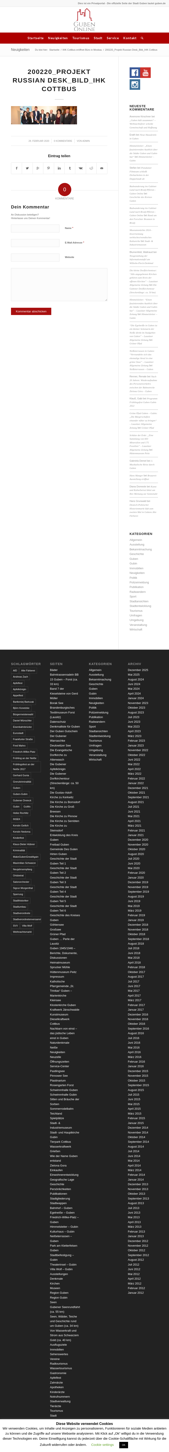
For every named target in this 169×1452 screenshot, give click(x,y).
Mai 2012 (134, 1274)
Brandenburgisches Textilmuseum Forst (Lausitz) (62, 712)
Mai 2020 (134, 868)
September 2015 (138, 1085)
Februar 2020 (136, 872)
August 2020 (136, 854)
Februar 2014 (136, 1174)
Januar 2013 (136, 1236)
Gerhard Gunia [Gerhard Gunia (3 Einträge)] (21, 775)
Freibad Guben (59, 844)
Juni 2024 (134, 684)
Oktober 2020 (136, 849)
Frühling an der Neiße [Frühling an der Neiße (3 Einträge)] (24, 758)
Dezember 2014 (138, 1127)
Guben (134, 558)
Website (69, 257)
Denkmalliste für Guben (65, 726)
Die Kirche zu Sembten (64, 821)
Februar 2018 (136, 967)
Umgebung (137, 620)
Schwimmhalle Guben (64, 1090)
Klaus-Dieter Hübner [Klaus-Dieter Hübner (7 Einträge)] (24, 844)
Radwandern (138, 591)
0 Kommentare (63, 141)
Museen (55, 1288)
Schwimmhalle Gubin (63, 1094)
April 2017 (134, 995)
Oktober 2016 (136, 1023)
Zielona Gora (58, 1165)
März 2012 (134, 1283)
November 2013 (138, 1189)
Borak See (56, 703)
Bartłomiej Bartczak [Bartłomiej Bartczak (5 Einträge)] (23, 701)
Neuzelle (55, 1057)
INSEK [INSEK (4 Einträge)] (16, 819)
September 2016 (138, 1028)
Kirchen (55, 1283)
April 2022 (134, 769)
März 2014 (134, 1170)
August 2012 (136, 1259)
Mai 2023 (134, 726)
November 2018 (138, 929)
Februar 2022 (136, 778)
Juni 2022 (134, 759)
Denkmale (56, 1278)
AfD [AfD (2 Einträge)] (15, 670)
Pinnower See (59, 1075)
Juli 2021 (133, 806)
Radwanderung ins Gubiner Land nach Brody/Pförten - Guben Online (143, 190)
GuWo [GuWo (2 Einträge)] (27, 806)
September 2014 (138, 1141)
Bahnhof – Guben (61, 1208)
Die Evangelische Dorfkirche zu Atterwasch (61, 754)
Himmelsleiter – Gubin (64, 1226)
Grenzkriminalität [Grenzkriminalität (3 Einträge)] (22, 781)
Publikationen (58, 1193)
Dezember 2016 (138, 1014)
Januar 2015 (136, 1123)
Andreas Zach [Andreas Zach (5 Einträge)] (20, 676)
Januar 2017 (136, 1009)
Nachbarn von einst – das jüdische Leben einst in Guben (63, 1033)
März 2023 (134, 736)
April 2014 (134, 1165)
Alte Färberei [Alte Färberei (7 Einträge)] (28, 670)
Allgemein (136, 540)
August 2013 (136, 1203)
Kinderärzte (57, 1392)
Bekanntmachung (141, 549)
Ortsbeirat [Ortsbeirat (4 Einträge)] (18, 875)
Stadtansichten (139, 601)
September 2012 (138, 1255)
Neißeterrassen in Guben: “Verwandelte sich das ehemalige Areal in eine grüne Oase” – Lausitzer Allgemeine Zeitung (142, 358)
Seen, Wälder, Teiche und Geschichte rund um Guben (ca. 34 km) (64, 1321)
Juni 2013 (134, 1212)
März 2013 (134, 1226)
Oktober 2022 (136, 755)
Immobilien (136, 568)
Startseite (36, 38)
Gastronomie (58, 1373)
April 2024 (134, 693)
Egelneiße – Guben (62, 1212)
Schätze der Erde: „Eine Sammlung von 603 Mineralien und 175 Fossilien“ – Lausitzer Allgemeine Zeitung (141, 442)
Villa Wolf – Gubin (61, 1269)
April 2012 (134, 1278)
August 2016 (136, 1033)
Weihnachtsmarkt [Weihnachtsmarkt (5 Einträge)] (22, 932)
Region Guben (59, 1292)
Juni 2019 (134, 901)
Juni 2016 (134, 1042)
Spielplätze (57, 1118)
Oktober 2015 (136, 1080)
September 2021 (138, 797)
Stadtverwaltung (60, 1401)
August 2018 (136, 943)
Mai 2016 (134, 1047)
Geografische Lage (62, 1179)
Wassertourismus (61, 1368)
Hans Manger (136, 475)
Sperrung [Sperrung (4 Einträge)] (18, 894)
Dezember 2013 (138, 1184)
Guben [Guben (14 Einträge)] (16, 788)
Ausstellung (137, 544)
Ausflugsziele (58, 1344)
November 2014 (138, 1132)
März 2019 (134, 910)
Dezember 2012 (138, 1241)
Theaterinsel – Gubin (63, 1264)
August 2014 (136, 1146)
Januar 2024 (136, 698)
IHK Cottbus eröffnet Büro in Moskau (82, 49)
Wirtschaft (136, 629)
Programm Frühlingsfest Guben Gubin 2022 (144, 402)
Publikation (137, 587)
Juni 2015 (134, 1099)
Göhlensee (57, 924)
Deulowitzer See (60, 745)
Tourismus (81, 38)
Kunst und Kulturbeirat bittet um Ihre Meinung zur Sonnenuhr (144, 490)
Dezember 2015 (138, 1071)
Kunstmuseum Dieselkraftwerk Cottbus (60, 1019)
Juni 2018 (134, 953)
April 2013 (134, 1222)
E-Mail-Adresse (74, 242)
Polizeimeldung (139, 582)
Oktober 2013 (136, 1193)
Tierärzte (55, 1406)
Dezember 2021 (138, 788)
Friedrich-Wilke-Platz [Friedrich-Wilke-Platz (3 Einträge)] (24, 751)
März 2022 (134, 773)
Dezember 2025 (138, 670)
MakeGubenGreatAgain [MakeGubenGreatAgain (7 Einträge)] (26, 856)
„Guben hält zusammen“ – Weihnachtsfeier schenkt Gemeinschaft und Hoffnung (143, 124)
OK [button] (123, 1445)
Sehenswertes (59, 1354)
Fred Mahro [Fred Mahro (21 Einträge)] (19, 745)
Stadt (98, 38)
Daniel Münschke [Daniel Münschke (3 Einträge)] (22, 720)
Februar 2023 (136, 740)
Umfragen (136, 615)
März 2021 (134, 825)
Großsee (55, 929)
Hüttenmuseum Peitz (140, 453)
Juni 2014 (134, 1156)
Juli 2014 (133, 1151)
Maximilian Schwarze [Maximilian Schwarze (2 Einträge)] (24, 863)
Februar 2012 (136, 1288)
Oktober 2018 (136, 934)
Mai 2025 (134, 674)
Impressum (57, 976)
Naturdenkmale (59, 1042)
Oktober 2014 (136, 1137)
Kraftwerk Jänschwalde (64, 1009)
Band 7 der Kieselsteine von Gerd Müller (64, 693)
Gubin (133, 563)
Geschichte (137, 554)
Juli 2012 (133, 1264)
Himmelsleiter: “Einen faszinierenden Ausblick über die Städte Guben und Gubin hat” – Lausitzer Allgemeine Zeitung (144, 306)
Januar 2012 (136, 1292)
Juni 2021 (134, 811)
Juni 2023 (134, 721)
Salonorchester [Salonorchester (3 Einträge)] (21, 882)
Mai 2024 (134, 688)
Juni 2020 (134, 863)
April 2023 (134, 731)
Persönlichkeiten (60, 1189)
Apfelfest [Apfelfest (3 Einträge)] (17, 683)
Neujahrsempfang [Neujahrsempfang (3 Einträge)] (22, 869)
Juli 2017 (133, 981)
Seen (53, 1302)
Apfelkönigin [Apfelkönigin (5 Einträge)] (19, 689)
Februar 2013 (136, 1231)
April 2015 (134, 1108)
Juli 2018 (133, 948)
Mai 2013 (134, 1217)
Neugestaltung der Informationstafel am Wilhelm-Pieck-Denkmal (141, 259)
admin (86, 141)
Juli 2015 (133, 1094)
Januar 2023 (136, 745)
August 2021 (136, 802)
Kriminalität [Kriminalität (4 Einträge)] (19, 850)
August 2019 (136, 896)
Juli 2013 (133, 1208)
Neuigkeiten (58, 38)
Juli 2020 (133, 858)
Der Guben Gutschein (64, 731)
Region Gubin (59, 1297)
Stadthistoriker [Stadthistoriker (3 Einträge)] (20, 900)
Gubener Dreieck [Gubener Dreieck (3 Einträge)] (22, 800)
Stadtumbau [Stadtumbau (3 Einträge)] (19, 906)
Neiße (54, 1047)
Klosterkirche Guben (63, 1005)
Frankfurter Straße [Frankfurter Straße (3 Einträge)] (23, 739)
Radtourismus (59, 1363)
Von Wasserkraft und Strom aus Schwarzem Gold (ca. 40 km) (64, 1335)
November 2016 (138, 1019)
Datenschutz (58, 721)
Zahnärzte (56, 1382)
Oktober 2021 (136, 792)
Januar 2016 (136, 1066)
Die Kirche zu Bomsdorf (65, 802)
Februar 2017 (136, 1005)
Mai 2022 (134, 764)
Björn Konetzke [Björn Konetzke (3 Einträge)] (21, 708)
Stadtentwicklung (140, 606)
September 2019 (138, 891)
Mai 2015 (134, 1104)
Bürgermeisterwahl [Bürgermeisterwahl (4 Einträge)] (23, 714)
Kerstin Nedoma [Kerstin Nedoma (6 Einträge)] (21, 831)
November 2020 (138, 844)
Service (113, 38)
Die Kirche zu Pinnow (63, 816)
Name (69, 228)
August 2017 (136, 976)
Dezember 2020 (138, 839)
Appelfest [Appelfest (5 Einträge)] (18, 695)
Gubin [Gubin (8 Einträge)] (16, 806)
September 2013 (138, 1198)
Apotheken (57, 1387)
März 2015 (134, 1113)
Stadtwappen (58, 1203)
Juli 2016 (133, 1038)
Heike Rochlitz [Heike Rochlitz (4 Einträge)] (20, 813)
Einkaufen (56, 1170)
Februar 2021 (136, 830)
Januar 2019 (136, 920)
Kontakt (129, 38)
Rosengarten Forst (62, 1085)
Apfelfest (55, 1377)
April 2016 (134, 1052)
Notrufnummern (60, 1396)
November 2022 (138, 750)
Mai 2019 (134, 906)
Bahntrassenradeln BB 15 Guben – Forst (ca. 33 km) (64, 679)
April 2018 (134, 962)
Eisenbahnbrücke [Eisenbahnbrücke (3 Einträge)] (22, 727)
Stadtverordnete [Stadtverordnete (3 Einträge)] (21, 913)
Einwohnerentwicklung (64, 1174)
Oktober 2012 (136, 1250)
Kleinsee (55, 1000)
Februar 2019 (136, 915)
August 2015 (136, 1090)
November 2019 (138, 887)
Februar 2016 (136, 1061)
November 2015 (138, 1075)
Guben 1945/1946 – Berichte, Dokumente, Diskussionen (63, 953)
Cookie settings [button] (102, 1444)
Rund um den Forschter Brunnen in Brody (143, 219)
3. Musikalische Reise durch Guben (142, 464)
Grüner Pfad (136, 343)
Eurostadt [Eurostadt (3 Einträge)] (18, 733)
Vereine (55, 1359)
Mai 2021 (134, 816)
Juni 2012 (134, 1269)
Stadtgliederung (60, 1198)
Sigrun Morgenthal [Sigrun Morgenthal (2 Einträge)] (23, 888)
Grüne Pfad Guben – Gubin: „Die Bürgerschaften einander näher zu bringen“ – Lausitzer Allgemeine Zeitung (143, 420)
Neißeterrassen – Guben (141, 369)
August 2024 (136, 679)
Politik (133, 577)
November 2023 (138, 703)
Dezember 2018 (138, 924)
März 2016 (134, 1057)
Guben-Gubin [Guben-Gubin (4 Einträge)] (20, 794)
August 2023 (136, 712)
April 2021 (134, 821)
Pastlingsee (57, 1071)
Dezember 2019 (138, 882)
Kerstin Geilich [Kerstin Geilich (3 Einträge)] (21, 825)
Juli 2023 (133, 717)
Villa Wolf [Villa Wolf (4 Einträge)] (27, 925)
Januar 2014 (136, 1179)
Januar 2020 (136, 877)
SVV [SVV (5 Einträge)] (15, 925)
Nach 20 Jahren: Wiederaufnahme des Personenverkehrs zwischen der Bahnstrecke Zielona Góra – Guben (143, 383)
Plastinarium (58, 1080)
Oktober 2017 (136, 972)
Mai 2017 (134, 990)
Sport (133, 596)
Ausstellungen (59, 1274)
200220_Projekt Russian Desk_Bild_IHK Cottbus (59, 80)
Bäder (54, 670)
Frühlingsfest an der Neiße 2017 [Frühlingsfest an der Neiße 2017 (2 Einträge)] (23, 766)
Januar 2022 (136, 783)
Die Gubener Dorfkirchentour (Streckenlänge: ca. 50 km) (143, 288)
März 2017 (134, 1000)
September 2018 (138, 939)
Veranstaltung (138, 624)
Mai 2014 (134, 1160)
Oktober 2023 (136, 707)
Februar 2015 (136, 1118)
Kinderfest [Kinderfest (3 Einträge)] (18, 838)
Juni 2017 (134, 986)
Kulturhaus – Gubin (62, 1231)
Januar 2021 (136, 835)
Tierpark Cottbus (60, 1141)
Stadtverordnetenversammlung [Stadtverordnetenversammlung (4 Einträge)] (27, 919)
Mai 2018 (134, 957)
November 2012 (138, 1245)
